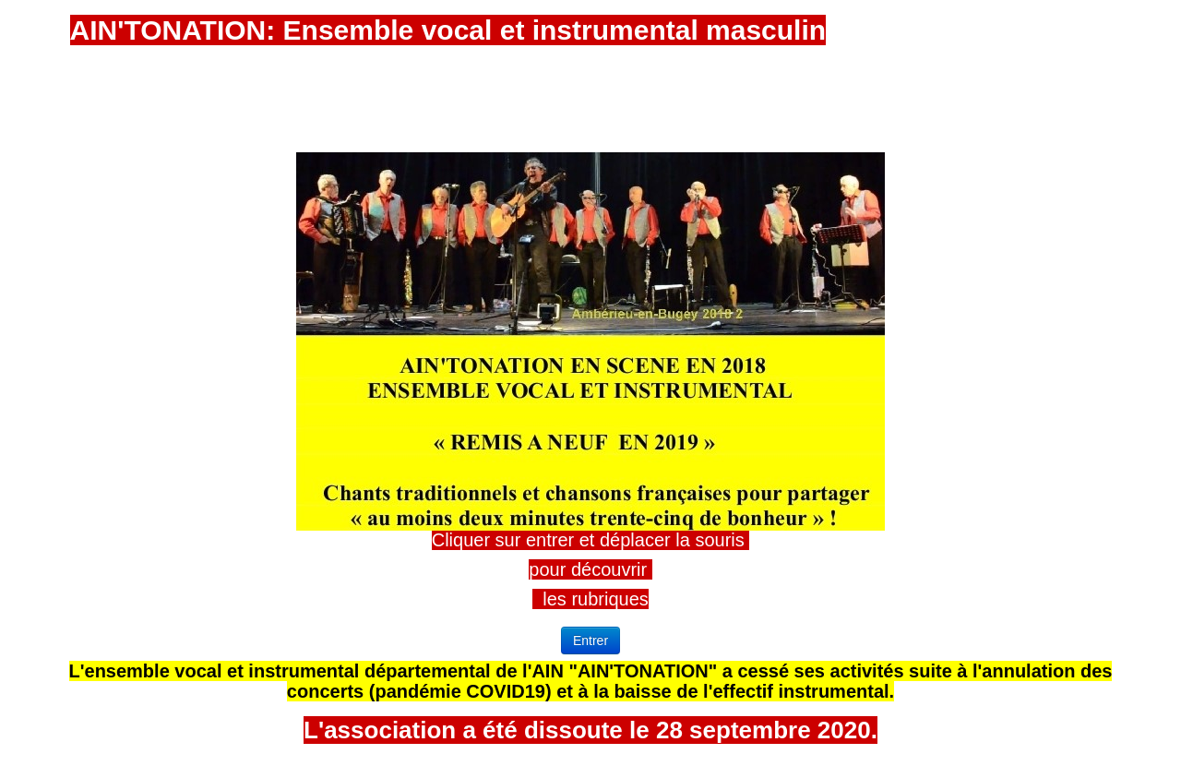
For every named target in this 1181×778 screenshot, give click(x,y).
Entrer (590, 640)
